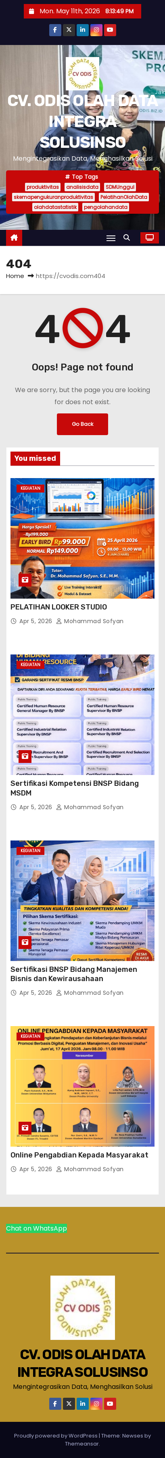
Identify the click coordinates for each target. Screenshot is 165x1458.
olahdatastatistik (55, 207)
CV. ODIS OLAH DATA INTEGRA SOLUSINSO (82, 121)
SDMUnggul (120, 187)
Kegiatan (30, 488)
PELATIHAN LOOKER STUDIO (58, 607)
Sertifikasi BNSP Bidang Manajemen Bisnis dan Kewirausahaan (73, 974)
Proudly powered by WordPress (56, 1436)
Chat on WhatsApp (36, 1228)
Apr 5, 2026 (36, 621)
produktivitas (43, 187)
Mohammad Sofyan (90, 621)
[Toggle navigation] (110, 238)
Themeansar (82, 1444)
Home (15, 276)
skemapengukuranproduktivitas (53, 197)
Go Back (82, 424)
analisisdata (82, 187)
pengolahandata (105, 207)
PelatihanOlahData (123, 197)
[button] (128, 237)
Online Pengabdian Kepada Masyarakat (79, 1155)
